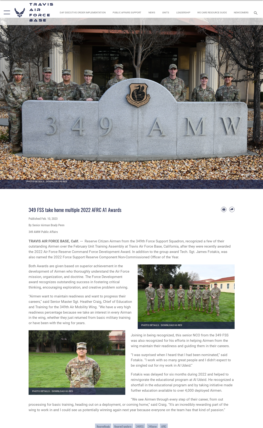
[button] (6, 12)
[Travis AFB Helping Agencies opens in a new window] (212, 12)
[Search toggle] (256, 13)
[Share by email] (232, 209)
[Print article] (223, 209)
